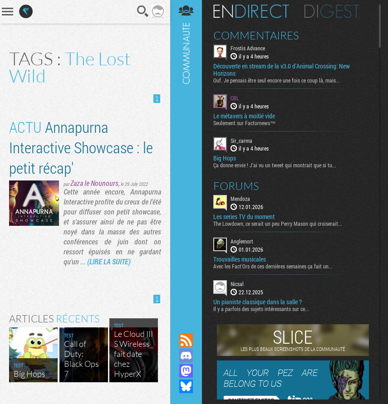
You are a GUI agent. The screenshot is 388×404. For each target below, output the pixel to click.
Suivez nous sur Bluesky (186, 386)
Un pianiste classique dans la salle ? (257, 302)
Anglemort (242, 241)
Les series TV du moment (244, 216)
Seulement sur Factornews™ (244, 123)
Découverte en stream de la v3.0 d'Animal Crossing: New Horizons (281, 70)
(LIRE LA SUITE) (109, 261)
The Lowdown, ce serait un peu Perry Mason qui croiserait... (277, 223)
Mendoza (240, 198)
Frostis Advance (248, 48)
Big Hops (224, 158)
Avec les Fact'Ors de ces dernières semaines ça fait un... (273, 266)
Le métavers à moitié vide (244, 116)
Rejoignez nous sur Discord (186, 355)
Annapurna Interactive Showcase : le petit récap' (81, 147)
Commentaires (256, 35)
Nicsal (237, 283)
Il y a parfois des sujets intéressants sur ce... (261, 308)
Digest (332, 11)
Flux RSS (186, 340)
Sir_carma (241, 140)
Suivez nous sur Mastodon (186, 371)
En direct (251, 11)
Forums (236, 186)
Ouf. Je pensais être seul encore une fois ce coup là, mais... (276, 80)
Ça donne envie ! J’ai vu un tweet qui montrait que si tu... (274, 165)
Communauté (186, 157)
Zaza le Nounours (94, 183)
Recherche (143, 11)
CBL (235, 98)
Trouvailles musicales (239, 259)
